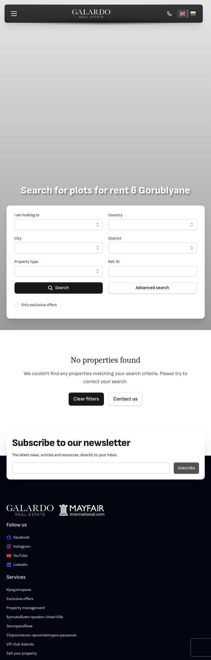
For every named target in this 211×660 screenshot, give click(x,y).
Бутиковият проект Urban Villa (35, 617)
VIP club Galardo (20, 644)
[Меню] (14, 13)
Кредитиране (19, 589)
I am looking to (27, 215)
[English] (182, 14)
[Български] (193, 14)
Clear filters (86, 399)
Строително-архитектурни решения (41, 635)
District (114, 238)
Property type (26, 261)
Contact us (125, 399)
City (18, 238)
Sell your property (22, 653)
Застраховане (20, 626)
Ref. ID (114, 261)
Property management (26, 607)
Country (115, 215)
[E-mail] (90, 467)
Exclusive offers (20, 598)
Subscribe (186, 468)
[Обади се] (169, 13)
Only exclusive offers (39, 304)
